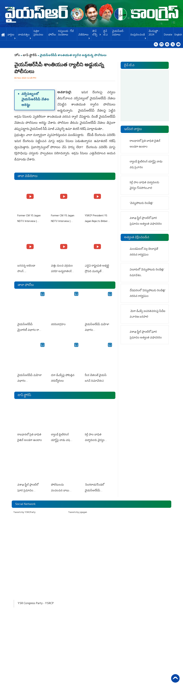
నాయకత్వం (24, 36)
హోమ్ (3, 35)
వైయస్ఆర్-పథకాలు (118, 33)
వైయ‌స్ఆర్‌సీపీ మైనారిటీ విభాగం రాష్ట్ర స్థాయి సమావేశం (30, 328)
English (178, 35)
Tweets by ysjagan (77, 508)
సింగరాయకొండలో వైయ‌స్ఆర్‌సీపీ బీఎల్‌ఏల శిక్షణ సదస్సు (97, 486)
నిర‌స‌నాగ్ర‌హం (58, 322)
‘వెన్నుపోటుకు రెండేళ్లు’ (141, 203)
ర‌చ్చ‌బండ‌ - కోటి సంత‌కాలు (66, 33)
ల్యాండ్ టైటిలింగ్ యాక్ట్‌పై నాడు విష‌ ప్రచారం (60, 437)
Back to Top (175, 678)
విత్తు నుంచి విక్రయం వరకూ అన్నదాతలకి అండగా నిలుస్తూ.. (61, 270)
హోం (17, 55)
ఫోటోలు (52, 35)
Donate (168, 35)
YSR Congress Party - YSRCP (36, 599)
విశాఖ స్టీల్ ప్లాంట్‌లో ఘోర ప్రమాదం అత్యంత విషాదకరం (28, 486)
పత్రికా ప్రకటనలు (38, 33)
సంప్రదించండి (138, 36)
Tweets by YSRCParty (24, 508)
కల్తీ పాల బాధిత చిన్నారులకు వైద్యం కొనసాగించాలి (94, 437)
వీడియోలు (84, 36)
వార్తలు (11, 36)
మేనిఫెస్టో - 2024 (154, 33)
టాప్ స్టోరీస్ (30, 55)
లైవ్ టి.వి (105, 33)
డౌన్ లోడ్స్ (96, 33)
